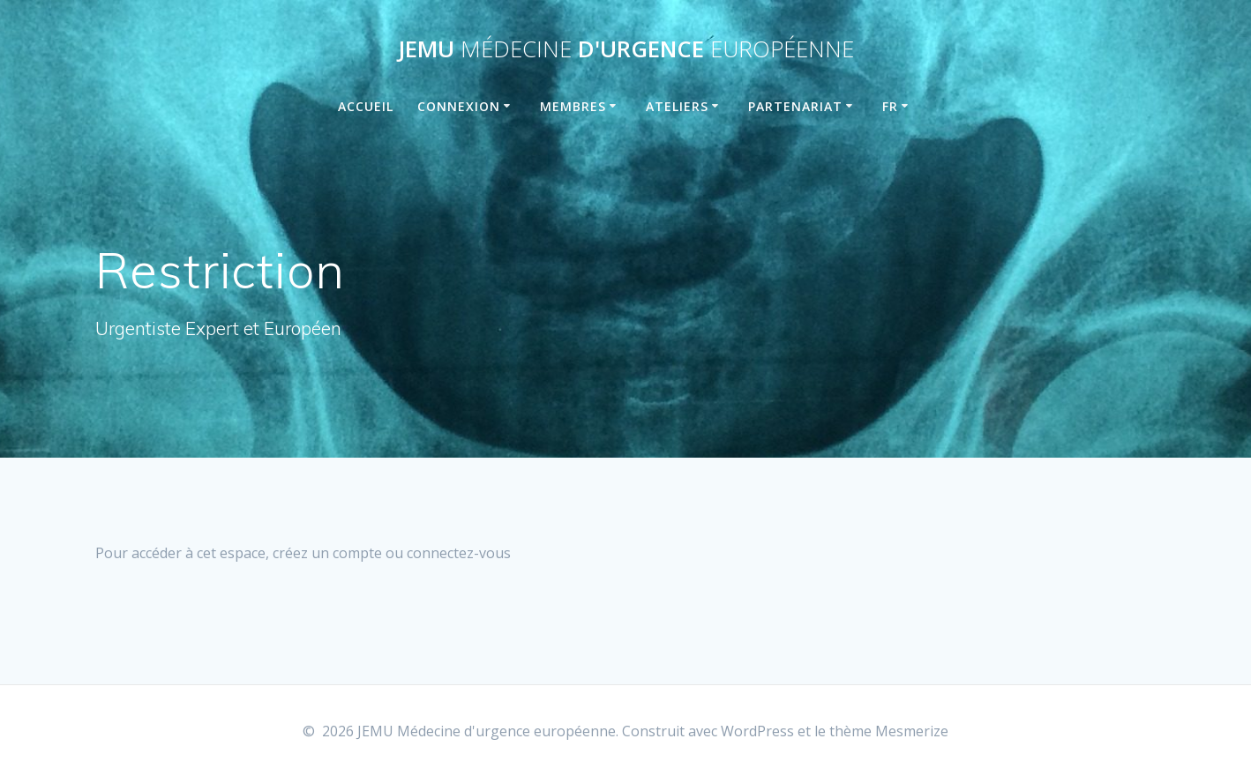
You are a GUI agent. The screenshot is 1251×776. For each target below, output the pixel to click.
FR (890, 106)
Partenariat (795, 106)
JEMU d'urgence (626, 49)
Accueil (365, 106)
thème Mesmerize (888, 731)
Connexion (458, 106)
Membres (573, 106)
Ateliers (677, 106)
